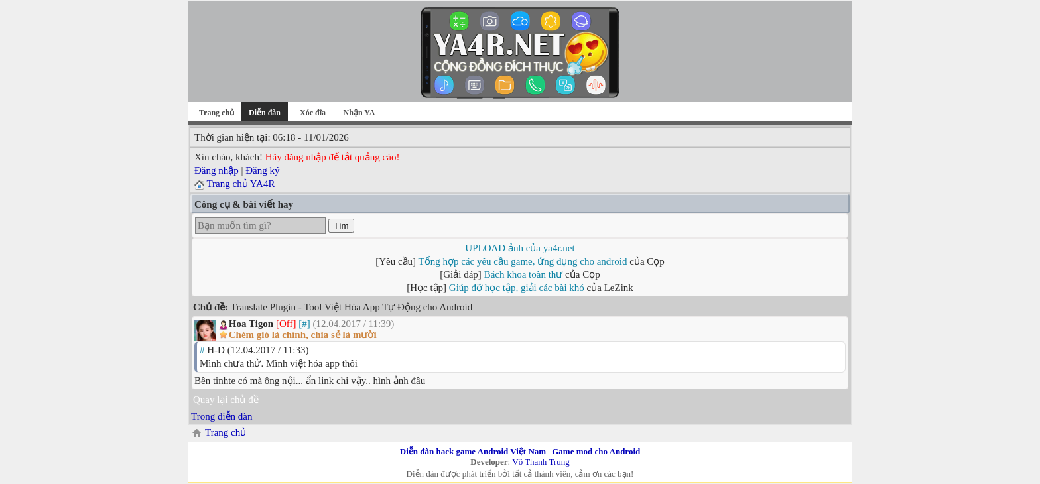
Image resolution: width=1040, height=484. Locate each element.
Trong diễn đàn (221, 416)
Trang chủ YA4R (240, 183)
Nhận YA (359, 112)
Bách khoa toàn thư (523, 274)
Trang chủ (216, 112)
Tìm (341, 226)
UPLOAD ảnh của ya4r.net (519, 248)
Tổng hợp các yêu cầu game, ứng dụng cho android (523, 261)
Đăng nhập (216, 170)
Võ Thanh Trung (540, 462)
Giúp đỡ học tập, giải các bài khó (516, 287)
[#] (304, 323)
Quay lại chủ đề (226, 399)
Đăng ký (262, 170)
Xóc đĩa (313, 112)
